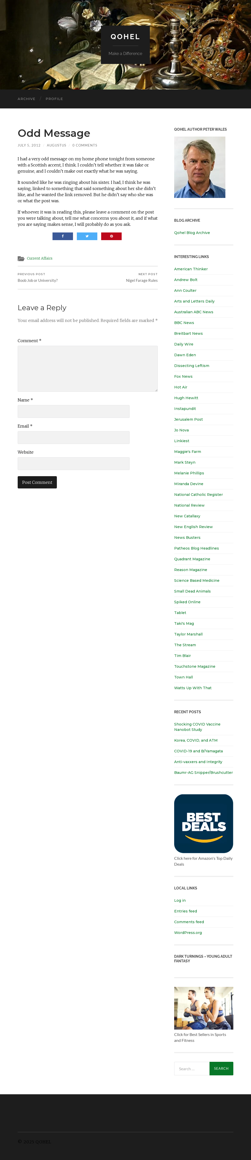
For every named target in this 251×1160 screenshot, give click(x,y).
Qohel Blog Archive (192, 232)
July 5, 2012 (29, 145)
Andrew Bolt (185, 279)
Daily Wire (183, 344)
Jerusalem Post (188, 419)
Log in (180, 900)
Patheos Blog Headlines (196, 548)
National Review (189, 505)
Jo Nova (181, 430)
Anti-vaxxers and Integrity (198, 762)
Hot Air (180, 387)
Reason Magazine (190, 569)
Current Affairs (40, 258)
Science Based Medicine (196, 580)
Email (25, 426)
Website (26, 452)
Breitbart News (188, 333)
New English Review (193, 527)
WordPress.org (188, 932)
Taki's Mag (184, 623)
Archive (26, 99)
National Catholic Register (198, 494)
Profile (54, 99)
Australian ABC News (193, 312)
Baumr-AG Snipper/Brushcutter (203, 772)
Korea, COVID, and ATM (196, 740)
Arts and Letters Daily (194, 301)
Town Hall (183, 677)
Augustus (56, 145)
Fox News (183, 376)
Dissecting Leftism (191, 365)
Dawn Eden (185, 355)
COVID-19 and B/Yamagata (199, 751)
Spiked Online (187, 602)
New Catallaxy (187, 516)
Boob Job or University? (38, 278)
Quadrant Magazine (192, 559)
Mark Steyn (184, 462)
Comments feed (189, 922)
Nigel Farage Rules (142, 278)
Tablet (180, 612)
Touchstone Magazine (194, 666)
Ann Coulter (185, 290)
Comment (29, 341)
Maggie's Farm (187, 451)
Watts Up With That (193, 688)
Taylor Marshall (188, 634)
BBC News (184, 322)
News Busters (187, 537)
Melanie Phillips (189, 473)
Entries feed (185, 911)
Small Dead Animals (192, 591)
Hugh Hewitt (186, 398)
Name (25, 400)
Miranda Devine (188, 484)
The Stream (185, 645)
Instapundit (185, 408)
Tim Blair (182, 655)
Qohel (125, 36)
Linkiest (181, 441)
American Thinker (191, 269)
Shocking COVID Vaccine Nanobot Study (197, 727)
